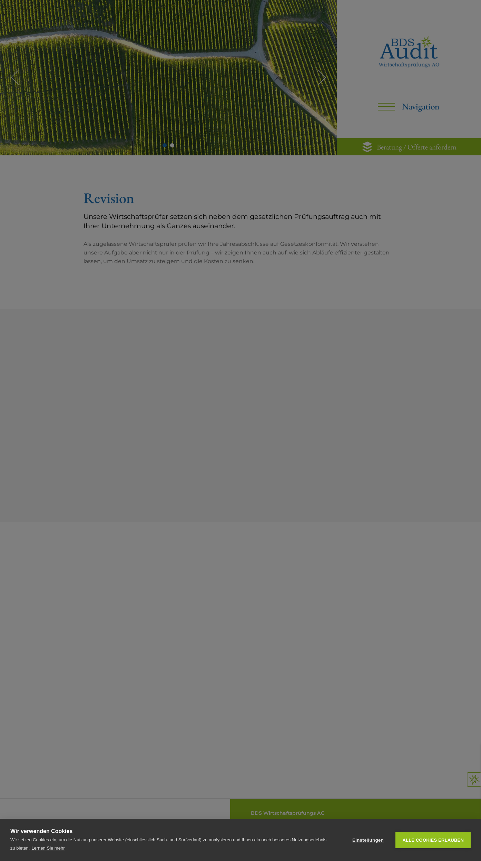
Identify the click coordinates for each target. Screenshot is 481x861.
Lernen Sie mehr (48, 848)
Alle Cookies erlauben (433, 840)
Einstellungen (368, 840)
